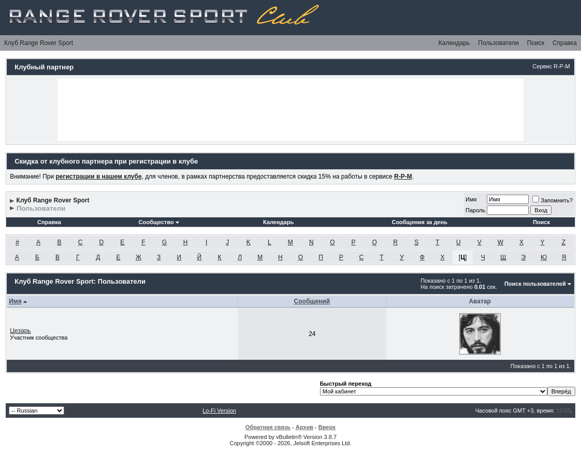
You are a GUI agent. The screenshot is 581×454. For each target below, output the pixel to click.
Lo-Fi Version (219, 410)
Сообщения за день (419, 222)
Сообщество (159, 222)
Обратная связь (267, 427)
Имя (471, 199)
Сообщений (312, 301)
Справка (565, 43)
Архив (304, 427)
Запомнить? (552, 200)
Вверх (327, 427)
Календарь (454, 43)
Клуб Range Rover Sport (38, 43)
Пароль (475, 210)
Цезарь (20, 330)
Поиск (535, 43)
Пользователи (498, 43)
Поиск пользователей (535, 284)
